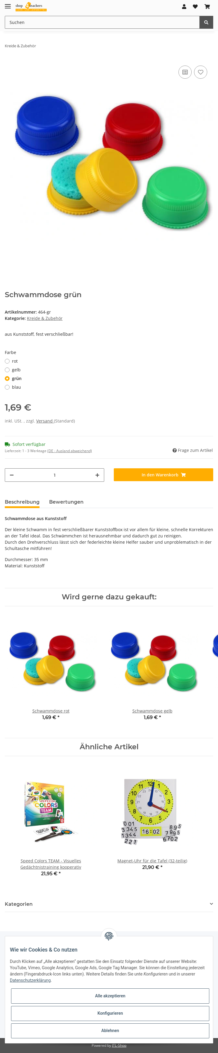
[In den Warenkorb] (163, 474)
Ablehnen (110, 1030)
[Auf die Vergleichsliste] (185, 72)
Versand (45, 421)
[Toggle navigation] (8, 3)
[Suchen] (102, 22)
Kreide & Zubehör (45, 318)
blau (16, 387)
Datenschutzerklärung (30, 980)
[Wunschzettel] (195, 7)
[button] (184, 7)
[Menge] (54, 475)
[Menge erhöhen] (97, 475)
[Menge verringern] (11, 475)
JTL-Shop (119, 1045)
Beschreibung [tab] (22, 502)
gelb (16, 370)
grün (17, 378)
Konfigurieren (110, 1013)
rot (15, 361)
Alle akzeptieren (110, 995)
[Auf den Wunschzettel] (200, 72)
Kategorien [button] (19, 904)
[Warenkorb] (207, 7)
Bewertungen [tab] (66, 502)
